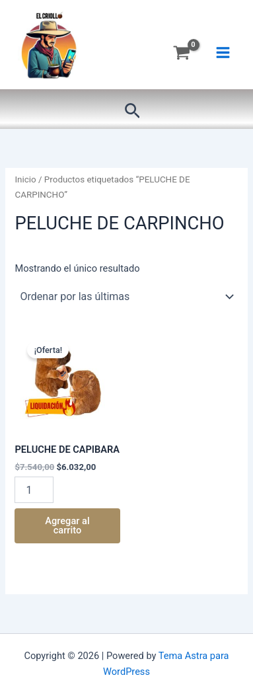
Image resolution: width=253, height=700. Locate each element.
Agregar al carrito (67, 526)
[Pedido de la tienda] (126, 297)
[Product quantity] (34, 490)
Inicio (25, 179)
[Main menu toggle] (223, 52)
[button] (132, 111)
